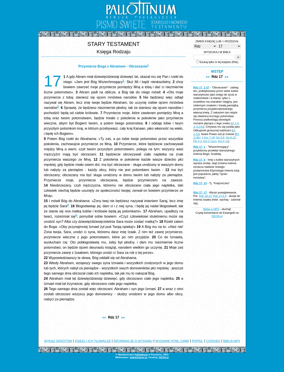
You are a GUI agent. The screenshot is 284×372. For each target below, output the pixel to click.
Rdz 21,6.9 (220, 196)
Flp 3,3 (197, 141)
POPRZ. (197, 341)
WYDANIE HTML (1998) (172, 341)
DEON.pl (217, 216)
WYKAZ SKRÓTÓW (58, 341)
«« (104, 317)
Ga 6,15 (231, 137)
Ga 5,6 (220, 137)
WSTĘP (217, 71)
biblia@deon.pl (138, 357)
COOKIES (213, 341)
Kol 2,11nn (209, 141)
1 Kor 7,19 (208, 137)
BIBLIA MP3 (231, 341)
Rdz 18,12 (205, 196)
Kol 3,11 (223, 141)
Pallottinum (141, 354)
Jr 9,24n (198, 126)
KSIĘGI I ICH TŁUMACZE (93, 341)
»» (123, 317)
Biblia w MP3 (211, 209)
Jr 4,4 (235, 123)
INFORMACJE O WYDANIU (133, 341)
